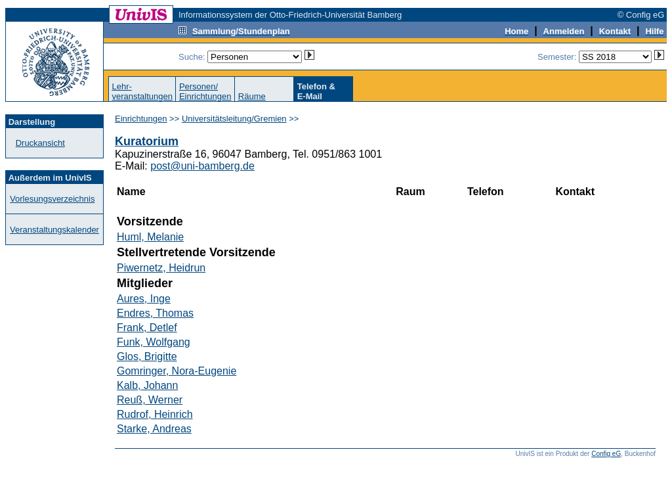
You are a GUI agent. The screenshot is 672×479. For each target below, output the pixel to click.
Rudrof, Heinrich (155, 414)
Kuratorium (146, 141)
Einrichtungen (141, 119)
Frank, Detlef (147, 327)
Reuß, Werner (149, 399)
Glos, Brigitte (147, 356)
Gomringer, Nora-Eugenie (176, 370)
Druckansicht (40, 143)
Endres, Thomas (155, 313)
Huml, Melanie (150, 236)
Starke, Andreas (154, 428)
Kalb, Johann (147, 385)
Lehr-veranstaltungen (142, 91)
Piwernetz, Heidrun (161, 267)
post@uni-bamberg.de (202, 165)
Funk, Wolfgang (153, 342)
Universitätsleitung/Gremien (234, 119)
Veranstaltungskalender (54, 230)
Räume (252, 96)
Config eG (606, 453)
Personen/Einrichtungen (205, 91)
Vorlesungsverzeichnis (52, 199)
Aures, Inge (144, 298)
